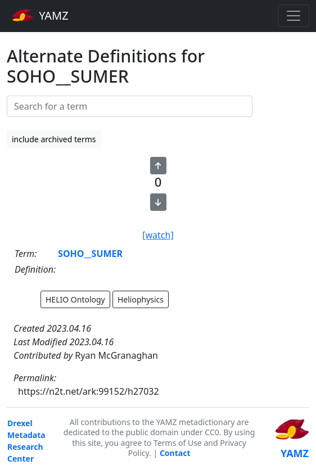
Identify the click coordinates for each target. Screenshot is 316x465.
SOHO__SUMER (90, 253)
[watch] (157, 235)
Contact (175, 453)
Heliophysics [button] (141, 299)
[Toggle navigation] (293, 15)
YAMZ (40, 15)
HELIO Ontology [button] (75, 299)
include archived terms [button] (54, 139)
